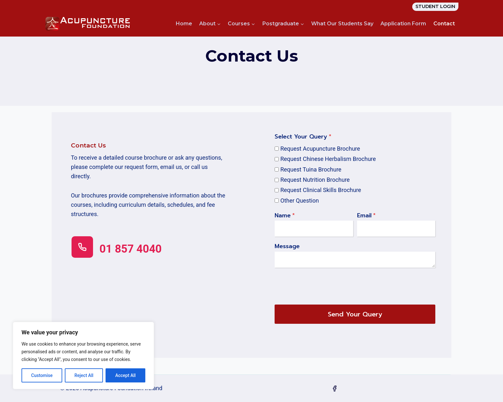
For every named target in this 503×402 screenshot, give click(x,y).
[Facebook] (334, 388)
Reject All (83, 375)
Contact (444, 24)
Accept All (125, 375)
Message (287, 246)
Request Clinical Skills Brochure (320, 190)
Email (366, 215)
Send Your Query (355, 314)
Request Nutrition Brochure (315, 179)
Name (285, 215)
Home (184, 24)
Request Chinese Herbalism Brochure (328, 158)
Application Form (403, 24)
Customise (42, 375)
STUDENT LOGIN (435, 6)
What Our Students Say (342, 24)
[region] (83, 355)
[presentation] (323, 284)
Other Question (299, 200)
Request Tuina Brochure (310, 169)
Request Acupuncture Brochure (320, 148)
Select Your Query (303, 136)
